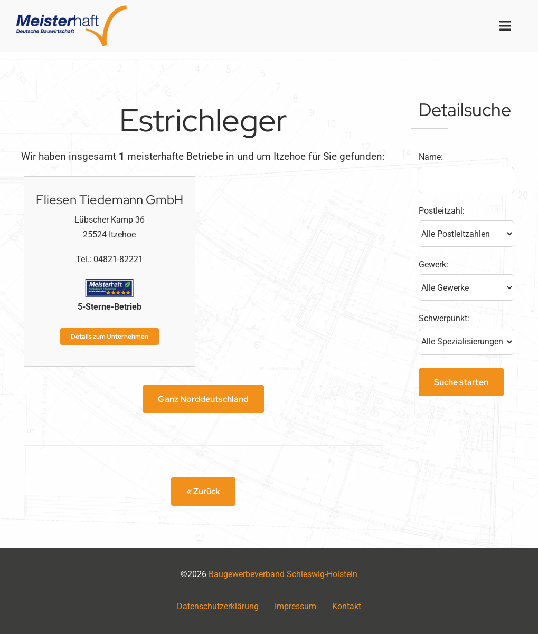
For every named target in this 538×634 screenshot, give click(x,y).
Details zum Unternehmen (109, 336)
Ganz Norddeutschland (203, 399)
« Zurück (203, 491)
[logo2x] (71, 9)
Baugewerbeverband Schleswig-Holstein (283, 574)
